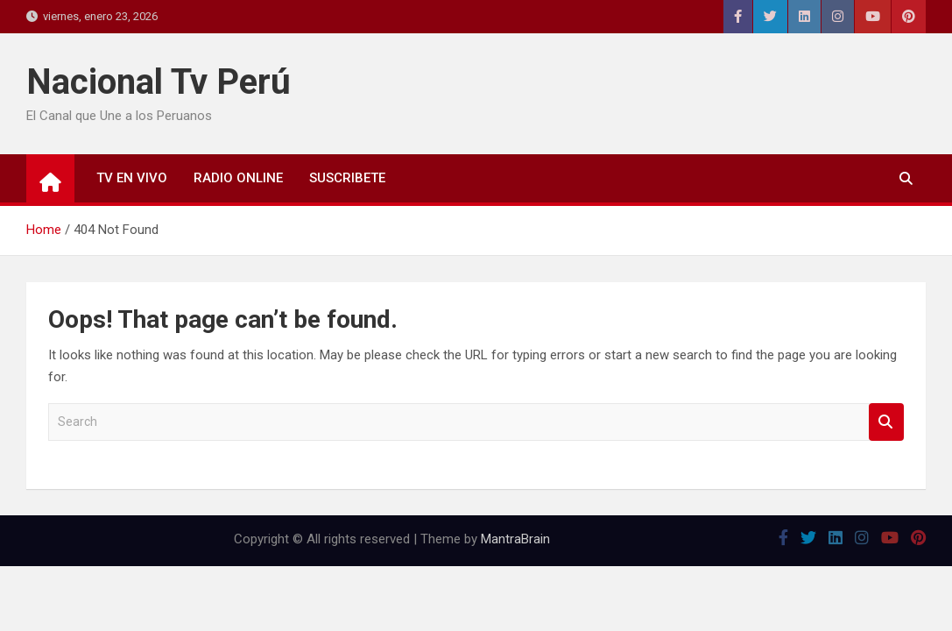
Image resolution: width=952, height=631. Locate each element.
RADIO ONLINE (238, 178)
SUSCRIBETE (347, 178)
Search (886, 422)
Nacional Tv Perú (158, 82)
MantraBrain (515, 539)
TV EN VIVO (131, 178)
